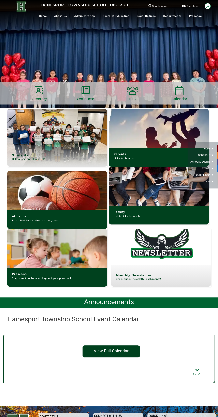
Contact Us (106, 372)
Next (215, 46)
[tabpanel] (109, 60)
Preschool (196, 16)
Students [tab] (167, 32)
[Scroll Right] (203, 93)
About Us (60, 16)
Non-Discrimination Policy (154, 413)
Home (43, 16)
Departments (172, 16)
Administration (84, 16)
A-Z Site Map (197, 413)
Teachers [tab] (172, 32)
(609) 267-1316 (50, 377)
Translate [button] (192, 6)
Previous (3, 46)
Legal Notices (146, 16)
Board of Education (116, 16)
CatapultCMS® (111, 413)
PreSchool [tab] (163, 32)
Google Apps (159, 6)
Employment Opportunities (117, 367)
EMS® (123, 413)
